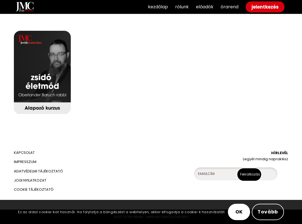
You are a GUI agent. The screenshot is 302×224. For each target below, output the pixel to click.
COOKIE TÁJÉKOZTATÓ (34, 189)
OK (239, 211)
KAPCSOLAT (24, 152)
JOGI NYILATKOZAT (30, 180)
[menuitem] (158, 7)
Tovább (268, 211)
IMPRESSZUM (25, 161)
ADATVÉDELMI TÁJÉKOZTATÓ (39, 171)
